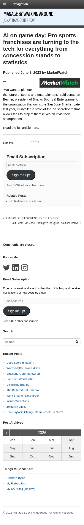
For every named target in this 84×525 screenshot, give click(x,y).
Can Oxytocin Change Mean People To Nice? (34, 412)
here (35, 127)
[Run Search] (77, 341)
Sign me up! (21, 175)
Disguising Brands (17, 384)
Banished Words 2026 (20, 379)
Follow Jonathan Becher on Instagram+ (24, 267)
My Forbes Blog (16, 483)
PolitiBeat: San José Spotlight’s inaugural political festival (46, 223)
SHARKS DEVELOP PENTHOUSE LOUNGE (31, 218)
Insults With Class (17, 401)
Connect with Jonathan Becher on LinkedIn (15, 267)
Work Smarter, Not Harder (22, 395)
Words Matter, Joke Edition (23, 368)
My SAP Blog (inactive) (20, 488)
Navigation (20, 4)
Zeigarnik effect (16, 406)
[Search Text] (37, 342)
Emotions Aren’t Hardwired (23, 373)
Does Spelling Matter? (20, 362)
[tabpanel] (42, 104)
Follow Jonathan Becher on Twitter (6, 267)
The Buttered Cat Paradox (22, 390)
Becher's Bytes (15, 477)
